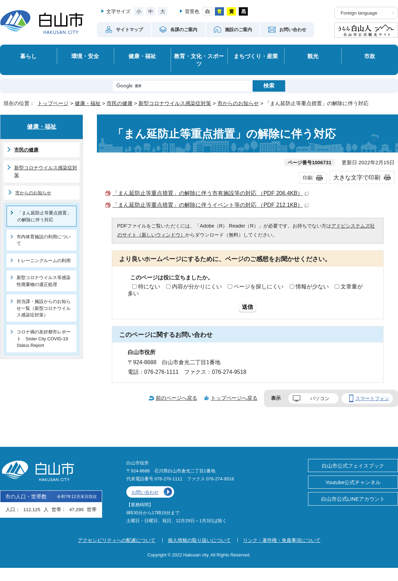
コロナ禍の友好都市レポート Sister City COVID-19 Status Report (44, 338)
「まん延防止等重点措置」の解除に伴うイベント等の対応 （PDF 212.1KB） (210, 205)
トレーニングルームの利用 (44, 260)
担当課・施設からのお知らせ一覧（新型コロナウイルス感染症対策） (44, 308)
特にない (149, 286)
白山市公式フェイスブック (353, 466)
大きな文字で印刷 (356, 177)
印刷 (308, 178)
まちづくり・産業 (256, 56)
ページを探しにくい (258, 286)
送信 (247, 307)
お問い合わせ (145, 492)
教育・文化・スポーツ (199, 60)
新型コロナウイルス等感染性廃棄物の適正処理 (44, 281)
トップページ (53, 103)
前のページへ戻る (176, 398)
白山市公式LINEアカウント (353, 499)
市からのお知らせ (238, 103)
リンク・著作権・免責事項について (281, 540)
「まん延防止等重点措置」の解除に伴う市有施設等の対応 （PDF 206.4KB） (210, 193)
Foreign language (359, 13)
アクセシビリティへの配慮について (116, 540)
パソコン (319, 398)
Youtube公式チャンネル (353, 482)
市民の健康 (120, 103)
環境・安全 (85, 56)
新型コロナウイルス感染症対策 (174, 103)
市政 (369, 56)
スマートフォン (372, 398)
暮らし (28, 56)
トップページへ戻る (234, 398)
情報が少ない (312, 286)
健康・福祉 (142, 56)
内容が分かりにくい (197, 286)
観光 (312, 56)
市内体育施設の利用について (44, 240)
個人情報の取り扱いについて (199, 540)
